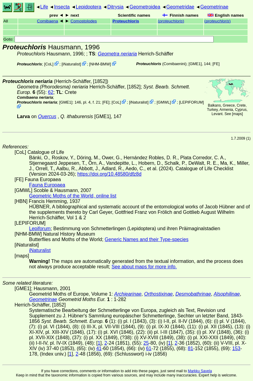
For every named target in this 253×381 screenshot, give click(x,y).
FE (216, 63)
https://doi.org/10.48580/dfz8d (109, 174)
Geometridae (180, 6)
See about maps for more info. (144, 266)
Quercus (47, 116)
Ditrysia (115, 6)
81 (190, 348)
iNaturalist (71, 64)
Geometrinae (214, 6)
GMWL (164, 102)
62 (50, 92)
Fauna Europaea (47, 184)
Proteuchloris (125, 21)
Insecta (62, 6)
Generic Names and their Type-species (146, 239)
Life (44, 6)
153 (236, 348)
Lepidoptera (89, 6)
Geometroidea (144, 6)
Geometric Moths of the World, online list (72, 195)
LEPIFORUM (191, 102)
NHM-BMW (100, 64)
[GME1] (194, 63)
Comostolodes (84, 21)
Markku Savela (200, 371)
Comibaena (47, 21)
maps (237, 114)
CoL (48, 64)
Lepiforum (40, 228)
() (171, 21)
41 (99, 348)
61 (148, 348)
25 (146, 343)
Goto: (108, 39)
